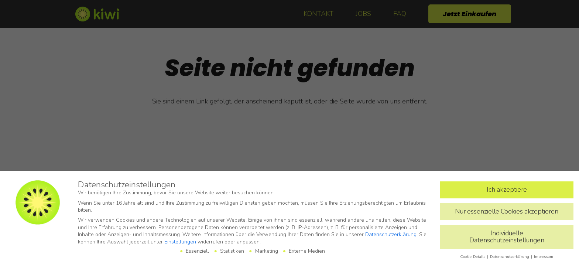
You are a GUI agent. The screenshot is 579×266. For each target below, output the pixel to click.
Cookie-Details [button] (473, 256)
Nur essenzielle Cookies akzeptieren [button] (506, 211)
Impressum (543, 256)
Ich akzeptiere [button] (507, 189)
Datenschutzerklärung (391, 234)
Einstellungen (180, 241)
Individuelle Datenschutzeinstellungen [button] (506, 237)
